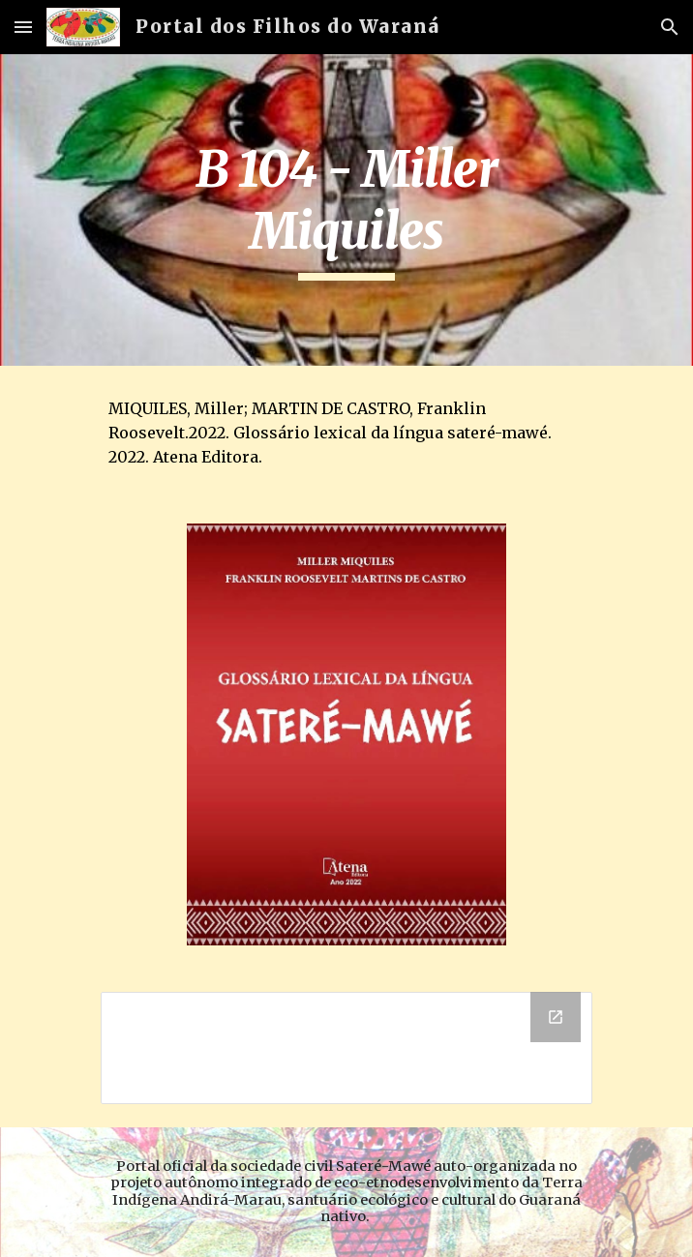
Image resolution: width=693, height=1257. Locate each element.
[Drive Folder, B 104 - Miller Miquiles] (346, 1048)
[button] (23, 26)
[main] (346, 210)
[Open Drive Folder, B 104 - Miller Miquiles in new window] (555, 1017)
